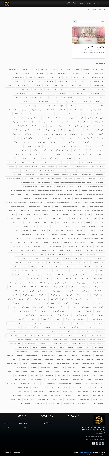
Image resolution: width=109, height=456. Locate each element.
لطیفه (43, 231)
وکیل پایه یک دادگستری (97, 78)
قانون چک (100, 134)
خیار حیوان (14, 267)
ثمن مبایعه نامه (99, 162)
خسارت (62, 142)
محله (72, 235)
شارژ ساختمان (75, 82)
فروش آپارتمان (90, 134)
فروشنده (38, 134)
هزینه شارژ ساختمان (62, 82)
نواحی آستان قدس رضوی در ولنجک (94, 251)
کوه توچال (28, 239)
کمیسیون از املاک (57, 319)
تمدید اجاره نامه (99, 182)
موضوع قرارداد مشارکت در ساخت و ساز (94, 186)
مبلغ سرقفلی (92, 178)
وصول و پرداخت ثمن (87, 162)
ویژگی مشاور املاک (98, 275)
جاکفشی (55, 86)
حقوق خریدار (100, 158)
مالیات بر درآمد (99, 259)
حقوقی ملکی (25, 150)
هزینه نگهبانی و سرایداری (36, 202)
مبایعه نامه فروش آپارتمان (76, 134)
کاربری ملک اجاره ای (86, 174)
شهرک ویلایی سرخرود (23, 388)
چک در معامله (100, 138)
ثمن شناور (66, 162)
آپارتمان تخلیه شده (84, 142)
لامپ (40, 218)
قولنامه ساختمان (79, 126)
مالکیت (95, 70)
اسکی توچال (18, 239)
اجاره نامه (61, 170)
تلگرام (58, 78)
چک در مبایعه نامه (17, 130)
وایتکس (101, 227)
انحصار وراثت (61, 126)
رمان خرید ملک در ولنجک (74, 311)
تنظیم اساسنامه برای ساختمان (17, 206)
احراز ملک (68, 70)
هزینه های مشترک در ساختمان (78, 94)
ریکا (60, 227)
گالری (68, 3)
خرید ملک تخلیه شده (98, 142)
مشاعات (83, 206)
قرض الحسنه (100, 170)
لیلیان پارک (70, 335)
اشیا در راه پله (64, 86)
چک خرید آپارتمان (88, 138)
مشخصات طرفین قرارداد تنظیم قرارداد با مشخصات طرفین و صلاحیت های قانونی (72, 182)
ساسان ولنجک (61, 255)
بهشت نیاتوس (51, 335)
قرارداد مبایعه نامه (56, 162)
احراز (61, 70)
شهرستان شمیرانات (31, 251)
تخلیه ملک (10, 138)
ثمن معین (75, 162)
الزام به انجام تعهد (26, 142)
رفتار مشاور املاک (57, 279)
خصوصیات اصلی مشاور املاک (96, 283)
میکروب (83, 227)
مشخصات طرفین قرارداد (44, 182)
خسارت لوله (80, 98)
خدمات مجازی (91, 3)
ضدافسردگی (100, 231)
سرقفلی (101, 178)
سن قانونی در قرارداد (12, 162)
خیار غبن (65, 271)
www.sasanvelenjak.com (94, 440)
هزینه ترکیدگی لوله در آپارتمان (28, 102)
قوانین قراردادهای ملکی (97, 166)
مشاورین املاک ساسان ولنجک (96, 154)
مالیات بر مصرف (45, 259)
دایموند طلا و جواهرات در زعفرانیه (95, 110)
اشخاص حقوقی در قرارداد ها (27, 182)
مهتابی (33, 218)
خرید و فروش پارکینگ (60, 90)
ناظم (75, 214)
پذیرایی (80, 223)
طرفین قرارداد (36, 150)
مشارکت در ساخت (61, 186)
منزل (47, 218)
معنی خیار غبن (69, 154)
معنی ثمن (33, 162)
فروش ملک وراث (99, 130)
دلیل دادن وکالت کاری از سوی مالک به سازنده (43, 194)
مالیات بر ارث (79, 130)
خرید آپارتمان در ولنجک (57, 239)
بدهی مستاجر (77, 202)
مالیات (41, 255)
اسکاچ (13, 223)
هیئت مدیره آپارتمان (83, 86)
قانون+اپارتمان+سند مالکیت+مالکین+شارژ (93, 239)
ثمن (55, 130)
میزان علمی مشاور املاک (71, 279)
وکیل (17, 74)
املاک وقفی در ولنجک (86, 247)
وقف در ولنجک (99, 247)
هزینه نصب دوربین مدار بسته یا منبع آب (94, 202)
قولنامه (101, 126)
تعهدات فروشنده (35, 158)
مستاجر (48, 90)
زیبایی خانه (63, 235)
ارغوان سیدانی (37, 170)
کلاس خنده (79, 231)
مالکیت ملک (34, 70)
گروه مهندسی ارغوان (50, 170)
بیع (51, 150)
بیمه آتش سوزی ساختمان (35, 114)
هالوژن (11, 218)
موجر (79, 170)
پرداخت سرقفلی (80, 178)
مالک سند (24, 70)
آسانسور (57, 206)
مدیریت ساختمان (56, 198)
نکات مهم (17, 231)
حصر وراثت (51, 126)
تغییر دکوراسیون (88, 114)
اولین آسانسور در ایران (53, 263)
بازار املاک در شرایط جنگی (88, 363)
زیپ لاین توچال (55, 243)
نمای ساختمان (27, 198)
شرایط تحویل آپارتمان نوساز (41, 239)
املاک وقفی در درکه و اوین (65, 251)
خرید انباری (100, 90)
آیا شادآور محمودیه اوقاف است (47, 251)
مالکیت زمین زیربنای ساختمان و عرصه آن (83, 198)
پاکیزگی (28, 223)
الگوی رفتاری (56, 214)
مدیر (39, 82)
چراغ (60, 218)
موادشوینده (92, 227)
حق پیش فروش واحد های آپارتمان (94, 194)
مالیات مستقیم (32, 255)
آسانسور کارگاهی (86, 267)
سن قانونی (24, 162)
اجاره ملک (75, 174)
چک (61, 130)
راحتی (95, 223)
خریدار (46, 134)
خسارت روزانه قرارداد (74, 146)
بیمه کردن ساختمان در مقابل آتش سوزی (16, 202)
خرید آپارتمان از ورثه (22, 126)
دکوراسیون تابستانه (13, 110)
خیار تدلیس (47, 271)
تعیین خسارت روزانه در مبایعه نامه (33, 146)
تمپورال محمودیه (49, 359)
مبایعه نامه (88, 74)
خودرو (13, 214)
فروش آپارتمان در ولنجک (73, 239)
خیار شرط (100, 271)
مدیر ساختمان (30, 82)
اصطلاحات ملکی (77, 150)
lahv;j (79, 186)
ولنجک (80, 255)
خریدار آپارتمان (28, 134)
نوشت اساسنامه (41, 122)
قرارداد (12, 194)
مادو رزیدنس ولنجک (98, 400)
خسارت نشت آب (99, 102)
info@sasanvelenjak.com (94, 437)
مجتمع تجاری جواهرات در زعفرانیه (30, 106)
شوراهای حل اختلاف (98, 122)
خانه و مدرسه (66, 214)
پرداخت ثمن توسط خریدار (49, 158)
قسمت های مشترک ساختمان (96, 206)
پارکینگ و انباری (21, 86)
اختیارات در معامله (66, 267)
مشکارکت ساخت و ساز (72, 190)
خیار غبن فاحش (34, 154)
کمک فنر (21, 214)
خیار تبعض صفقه (36, 271)
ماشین (87, 218)
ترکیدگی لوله (43, 98)
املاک (81, 3)
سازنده (19, 194)
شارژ (83, 82)
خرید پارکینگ (10, 86)
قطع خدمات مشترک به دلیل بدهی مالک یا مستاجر (58, 202)
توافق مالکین (86, 122)
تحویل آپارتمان (72, 142)
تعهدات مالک (79, 194)
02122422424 (98, 434)
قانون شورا (81, 118)
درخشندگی (36, 223)
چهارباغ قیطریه (99, 355)
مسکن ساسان (89, 259)
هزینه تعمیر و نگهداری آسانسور (70, 206)
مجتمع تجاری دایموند (59, 106)
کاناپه (59, 223)
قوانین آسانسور (34, 259)
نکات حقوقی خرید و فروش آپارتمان (58, 74)
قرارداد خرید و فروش (29, 122)
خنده (41, 227)
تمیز (52, 223)
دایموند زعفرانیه (46, 106)
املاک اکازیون (47, 423)
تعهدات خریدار (89, 158)
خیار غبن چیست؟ (81, 154)
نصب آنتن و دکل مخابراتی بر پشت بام (94, 210)
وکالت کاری (100, 198)
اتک (54, 227)
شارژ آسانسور (23, 259)
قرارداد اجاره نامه (17, 174)
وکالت (27, 194)
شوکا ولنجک (10, 355)
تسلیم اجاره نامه (88, 170)
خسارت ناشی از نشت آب (85, 102)
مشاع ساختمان (40, 78)
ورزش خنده (70, 231)
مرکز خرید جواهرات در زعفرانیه (76, 110)
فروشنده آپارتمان (16, 134)
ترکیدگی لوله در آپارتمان (70, 102)
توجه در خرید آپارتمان (36, 110)
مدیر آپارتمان (100, 98)
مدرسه (81, 214)
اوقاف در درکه (79, 251)
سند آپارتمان (44, 70)
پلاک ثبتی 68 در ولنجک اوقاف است (21, 247)
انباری (30, 86)
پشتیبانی (6, 452)
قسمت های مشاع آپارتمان (18, 78)
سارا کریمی (84, 78)
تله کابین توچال (67, 243)
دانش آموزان (12, 210)
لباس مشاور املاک (19, 275)
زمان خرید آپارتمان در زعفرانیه (57, 311)
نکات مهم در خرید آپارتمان (41, 235)
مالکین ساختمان (50, 94)
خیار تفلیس (13, 271)
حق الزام (16, 142)
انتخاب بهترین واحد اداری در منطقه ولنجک (75, 319)
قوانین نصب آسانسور (83, 263)
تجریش (101, 255)
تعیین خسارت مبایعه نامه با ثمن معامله (94, 150)
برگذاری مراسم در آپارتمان (34, 206)
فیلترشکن (66, 78)
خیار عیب (56, 271)
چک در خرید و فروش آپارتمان (59, 134)
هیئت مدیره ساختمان (98, 86)
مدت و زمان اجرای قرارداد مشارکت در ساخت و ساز (22, 190)
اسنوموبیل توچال (21, 243)
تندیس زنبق (33, 367)
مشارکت (71, 186)
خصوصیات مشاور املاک (63, 275)
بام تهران (91, 243)
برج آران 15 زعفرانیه (86, 367)
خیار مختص (43, 267)
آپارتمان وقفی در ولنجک (71, 247)
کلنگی (101, 388)
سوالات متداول (16, 452)
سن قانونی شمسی (62, 166)
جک (50, 231)
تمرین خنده (35, 231)
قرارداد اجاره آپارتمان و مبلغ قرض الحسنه (27, 166)
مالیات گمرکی (57, 259)
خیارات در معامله (54, 267)
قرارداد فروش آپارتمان (40, 74)
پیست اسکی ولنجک (80, 243)
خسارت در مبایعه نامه (49, 146)
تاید (20, 223)
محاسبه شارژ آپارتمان (49, 82)
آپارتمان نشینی (46, 118)
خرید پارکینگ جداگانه (88, 90)
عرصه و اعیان (67, 198)
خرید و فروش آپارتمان (76, 74)
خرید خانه (25, 231)
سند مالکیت (86, 70)
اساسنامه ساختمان (66, 122)
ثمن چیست (24, 158)
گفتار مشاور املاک (85, 279)
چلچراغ (25, 218)
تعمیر (80, 218)
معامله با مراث (34, 126)
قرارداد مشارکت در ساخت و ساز (65, 194)
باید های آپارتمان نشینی (57, 210)
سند (102, 70)
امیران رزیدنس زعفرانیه (74, 375)
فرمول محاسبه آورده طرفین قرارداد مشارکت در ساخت (50, 190)
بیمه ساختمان (70, 114)
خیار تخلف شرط (24, 271)
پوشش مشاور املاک (98, 279)
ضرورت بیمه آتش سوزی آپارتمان (95, 118)
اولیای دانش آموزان (98, 214)
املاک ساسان (101, 3)
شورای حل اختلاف (70, 118)
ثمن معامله (47, 130)
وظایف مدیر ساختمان (20, 94)
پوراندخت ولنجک (99, 347)
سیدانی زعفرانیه (99, 174)
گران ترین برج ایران (51, 379)
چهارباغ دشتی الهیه (69, 396)
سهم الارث (69, 130)
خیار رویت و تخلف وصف (77, 271)
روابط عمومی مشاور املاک (33, 275)
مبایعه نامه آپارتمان (91, 126)
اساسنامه (77, 122)
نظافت (45, 223)
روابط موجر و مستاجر (30, 174)
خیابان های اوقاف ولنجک (55, 247)
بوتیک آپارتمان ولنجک (24, 383)
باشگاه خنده (90, 231)
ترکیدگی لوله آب (56, 102)
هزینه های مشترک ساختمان (74, 210)
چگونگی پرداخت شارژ (98, 263)
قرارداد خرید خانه (26, 74)
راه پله (73, 86)
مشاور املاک (46, 279)
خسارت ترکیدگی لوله (68, 98)
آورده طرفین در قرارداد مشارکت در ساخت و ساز (92, 190)
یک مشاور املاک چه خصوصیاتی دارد (81, 275)
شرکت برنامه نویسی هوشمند (91, 454)
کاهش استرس (59, 231)
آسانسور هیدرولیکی (17, 263)
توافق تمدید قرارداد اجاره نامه (13, 178)
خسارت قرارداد (53, 142)
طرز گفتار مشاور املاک (48, 275)
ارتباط (28, 214)
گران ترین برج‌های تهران (37, 379)
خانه (54, 218)
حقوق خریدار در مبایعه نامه (66, 158)
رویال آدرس (12, 331)
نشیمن (88, 223)
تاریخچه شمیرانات (91, 255)
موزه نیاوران (72, 255)
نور (66, 218)
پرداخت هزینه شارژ (62, 94)
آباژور (18, 218)
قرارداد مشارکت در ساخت (47, 186)
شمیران (21, 251)
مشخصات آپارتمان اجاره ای (54, 178)
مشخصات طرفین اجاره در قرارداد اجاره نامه (34, 178)
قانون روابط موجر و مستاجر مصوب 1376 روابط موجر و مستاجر (54, 174)
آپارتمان (30, 78)
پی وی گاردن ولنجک (23, 347)
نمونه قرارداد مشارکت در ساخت (30, 186)
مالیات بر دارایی (77, 259)
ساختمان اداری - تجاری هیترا (14, 335)
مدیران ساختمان (18, 82)
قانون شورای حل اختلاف (17, 118)
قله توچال (45, 243)
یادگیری (36, 214)
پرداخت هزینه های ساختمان (96, 94)
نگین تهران (12, 251)
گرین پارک (36, 383)
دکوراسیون (24, 110)
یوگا (47, 227)
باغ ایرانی (88, 347)
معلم (89, 214)
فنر (102, 218)
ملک (79, 138)
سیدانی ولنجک (14, 170)
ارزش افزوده (67, 259)
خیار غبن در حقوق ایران (20, 154)
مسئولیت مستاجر (25, 90)
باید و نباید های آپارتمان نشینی (41, 210)
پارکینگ (38, 86)
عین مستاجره (71, 170)
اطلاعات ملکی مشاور (34, 279)
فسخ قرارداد (100, 146)
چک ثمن (27, 130)
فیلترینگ (76, 78)
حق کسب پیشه (68, 178)
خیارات (76, 267)
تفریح (34, 227)
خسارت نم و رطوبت (55, 98)
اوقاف (11, 243)
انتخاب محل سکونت (81, 235)
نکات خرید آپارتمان (50, 110)
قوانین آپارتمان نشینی (24, 210)
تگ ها (87, 9)
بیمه (79, 114)
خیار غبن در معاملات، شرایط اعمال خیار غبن (51, 154)
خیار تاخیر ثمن (90, 271)
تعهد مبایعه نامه (62, 146)
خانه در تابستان (99, 114)
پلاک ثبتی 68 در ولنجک (39, 247)
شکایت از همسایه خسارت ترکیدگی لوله (94, 106)
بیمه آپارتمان (60, 114)
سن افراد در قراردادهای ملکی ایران (79, 166)
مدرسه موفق (45, 214)
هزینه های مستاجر (38, 90)
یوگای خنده (25, 227)
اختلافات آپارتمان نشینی (33, 118)
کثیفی (75, 227)
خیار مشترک (33, 267)
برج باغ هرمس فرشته (44, 343)
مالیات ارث (88, 130)
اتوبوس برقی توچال (34, 243)
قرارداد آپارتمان (15, 122)
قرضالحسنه (11, 166)
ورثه (70, 126)
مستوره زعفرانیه (11, 383)
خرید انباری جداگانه (74, 90)
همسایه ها (54, 235)
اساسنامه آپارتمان (53, 122)
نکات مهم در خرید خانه (26, 235)
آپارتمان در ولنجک (99, 74)
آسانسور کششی (29, 263)
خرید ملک (63, 138)
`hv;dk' (46, 86)
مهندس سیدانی (26, 170)
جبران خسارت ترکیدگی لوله (74, 106)
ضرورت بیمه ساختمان (19, 114)
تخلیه (18, 138)
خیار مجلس (23, 267)
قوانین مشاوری (21, 279)
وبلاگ (74, 3)
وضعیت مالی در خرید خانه (97, 235)
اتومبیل (95, 218)
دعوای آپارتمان (58, 118)
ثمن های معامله (43, 162)
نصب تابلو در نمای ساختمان (41, 198)
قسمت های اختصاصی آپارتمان (96, 82)
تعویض (73, 218)
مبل (102, 223)
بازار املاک (15, 359)
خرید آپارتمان (62, 110)
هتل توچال (100, 243)
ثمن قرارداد (14, 158)
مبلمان (65, 223)
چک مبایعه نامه (37, 130)
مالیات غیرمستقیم (21, 255)
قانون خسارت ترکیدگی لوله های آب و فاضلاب (25, 98)
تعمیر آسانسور (47, 206)
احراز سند (77, 70)
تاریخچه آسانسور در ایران (68, 263)
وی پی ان (50, 78)
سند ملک (53, 70)
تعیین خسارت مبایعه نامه (40, 142)
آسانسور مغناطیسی (98, 267)
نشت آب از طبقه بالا (43, 102)
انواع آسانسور (41, 263)
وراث (43, 126)
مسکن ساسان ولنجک (13, 70)
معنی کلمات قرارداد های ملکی (63, 150)
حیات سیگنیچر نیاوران (15, 400)
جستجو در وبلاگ (96, 9)
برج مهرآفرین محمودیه (14, 327)
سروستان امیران (61, 375)
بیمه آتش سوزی (49, 114)
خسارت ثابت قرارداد (88, 146)
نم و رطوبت (90, 98)
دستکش (67, 227)
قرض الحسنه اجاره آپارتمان (48, 166)
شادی (17, 227)
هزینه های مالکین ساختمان (35, 94)
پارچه (73, 223)
